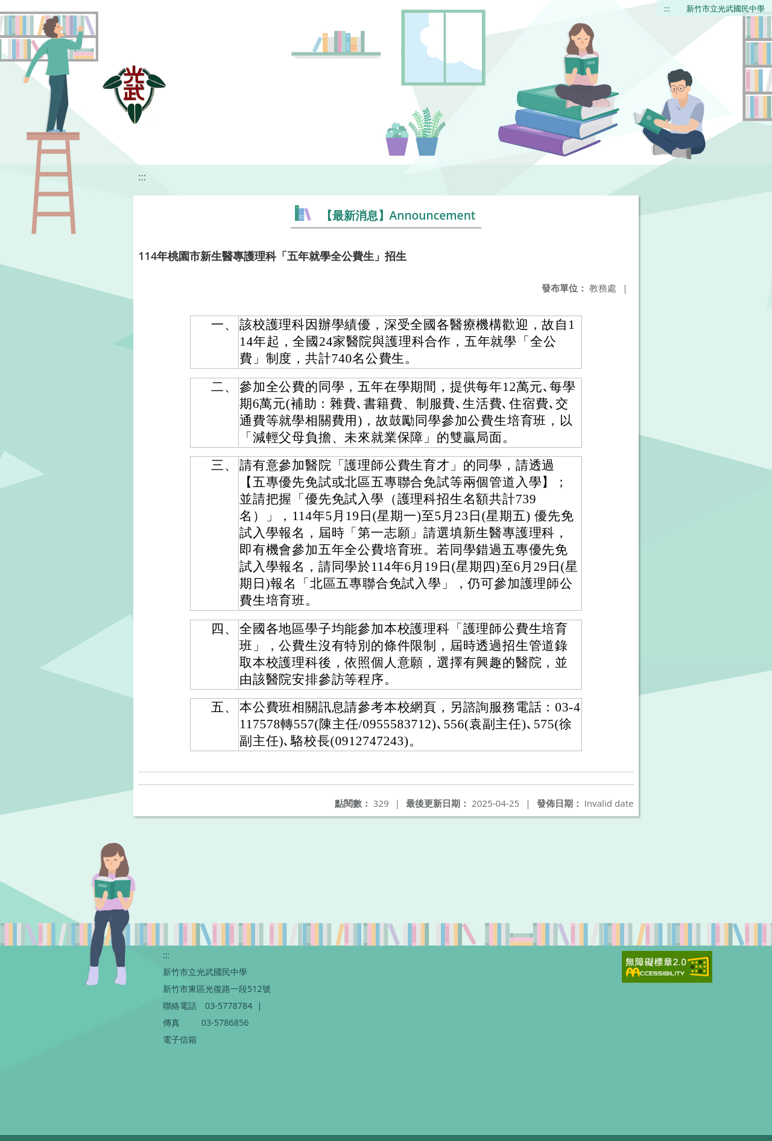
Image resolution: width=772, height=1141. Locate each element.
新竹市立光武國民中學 (725, 8)
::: (667, 8)
